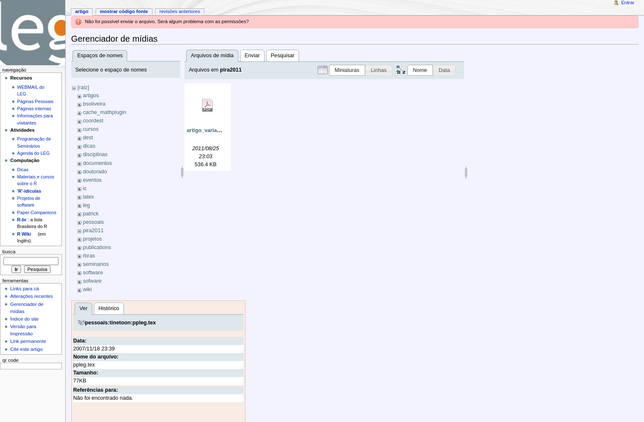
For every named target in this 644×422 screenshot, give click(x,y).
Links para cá (24, 288)
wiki (87, 289)
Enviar (252, 55)
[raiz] (83, 87)
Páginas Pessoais (35, 101)
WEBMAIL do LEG (31, 90)
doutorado (95, 172)
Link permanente (28, 341)
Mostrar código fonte (124, 11)
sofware (92, 281)
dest (88, 138)
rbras (89, 256)
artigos (91, 95)
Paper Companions (36, 212)
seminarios (96, 264)
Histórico (109, 308)
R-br (22, 219)
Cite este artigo (26, 349)
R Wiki (24, 233)
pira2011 (93, 231)
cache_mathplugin (104, 112)
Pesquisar (282, 55)
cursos (91, 129)
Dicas (23, 169)
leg (86, 205)
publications (97, 247)
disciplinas (95, 154)
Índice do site (24, 318)
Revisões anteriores (179, 11)
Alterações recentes (31, 296)
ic (85, 188)
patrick (91, 214)
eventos (92, 180)
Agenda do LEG (33, 153)
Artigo (81, 11)
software (93, 273)
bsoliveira (94, 104)
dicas (89, 146)
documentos (97, 163)
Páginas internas (34, 108)
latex (88, 197)
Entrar (627, 2)
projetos (92, 239)
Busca (9, 251)
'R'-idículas (29, 191)
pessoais (93, 222)
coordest (93, 121)
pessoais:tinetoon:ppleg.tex (120, 323)
